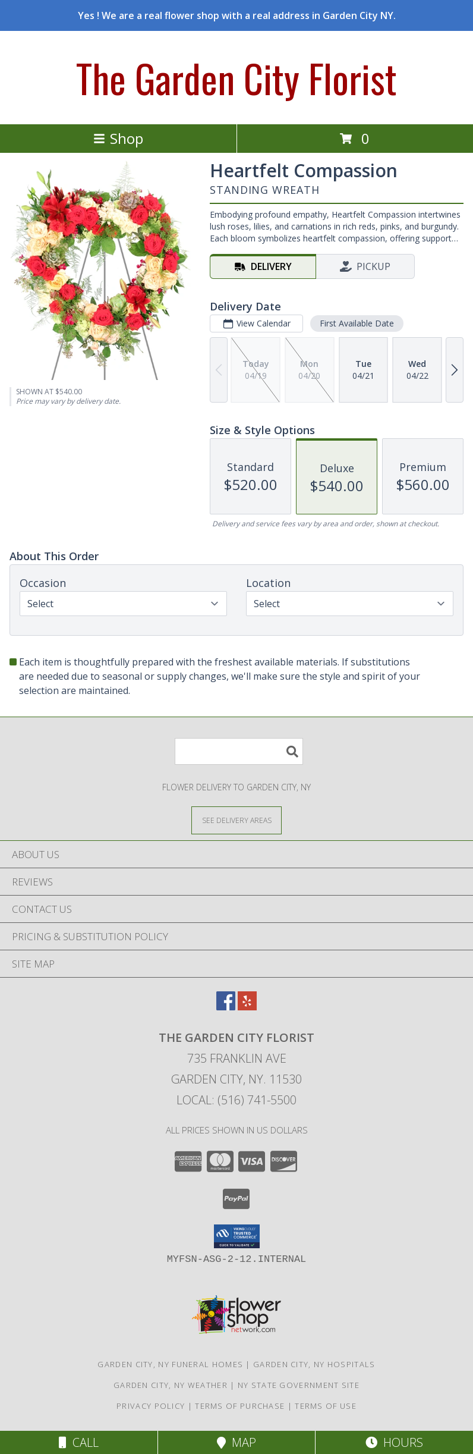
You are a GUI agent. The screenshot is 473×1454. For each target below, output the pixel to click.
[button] (237, 1236)
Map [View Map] (236, 1442)
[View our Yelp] (247, 1006)
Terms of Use (326, 1405)
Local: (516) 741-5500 (236, 1100)
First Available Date (357, 323)
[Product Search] (239, 751)
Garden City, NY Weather (170, 1385)
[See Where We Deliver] (236, 819)
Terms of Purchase (240, 1405)
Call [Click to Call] (79, 1442)
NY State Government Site (299, 1385)
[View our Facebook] (225, 1006)
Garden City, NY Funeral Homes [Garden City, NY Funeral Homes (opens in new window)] (170, 1364)
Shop (118, 138)
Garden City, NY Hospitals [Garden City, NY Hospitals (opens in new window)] (314, 1364)
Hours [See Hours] (394, 1442)
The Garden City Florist (236, 77)
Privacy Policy (150, 1405)
